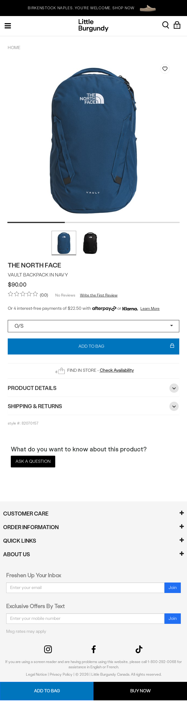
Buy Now (140, 691)
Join (172, 587)
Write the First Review (99, 295)
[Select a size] (93, 326)
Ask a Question (33, 461)
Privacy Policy (61, 674)
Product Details (93, 388)
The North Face (34, 265)
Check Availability (117, 370)
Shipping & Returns (93, 406)
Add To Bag (126, 346)
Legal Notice (36, 674)
